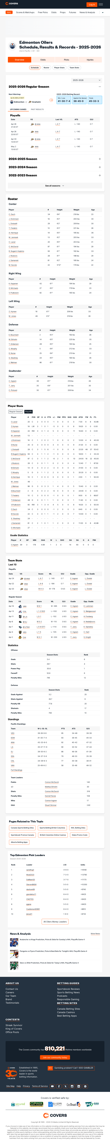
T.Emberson (15, 500)
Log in (92, 4)
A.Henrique (15, 477)
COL (24, 611)
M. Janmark (13, 237)
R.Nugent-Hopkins (18, 454)
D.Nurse (14, 445)
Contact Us (12, 988)
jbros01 (29, 914)
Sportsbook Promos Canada (22, 835)
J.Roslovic (15, 463)
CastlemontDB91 (33, 909)
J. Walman (13, 362)
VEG (24, 632)
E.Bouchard (15, 491)
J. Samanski (13, 260)
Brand (9, 999)
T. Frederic (13, 228)
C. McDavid (13, 246)
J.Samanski (15, 523)
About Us (12, 983)
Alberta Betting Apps (19, 842)
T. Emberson (14, 344)
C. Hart (86, 632)
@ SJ (25, 622)
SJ (12, 752)
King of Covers (14, 1028)
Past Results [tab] (37, 109)
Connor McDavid (52, 782)
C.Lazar (14, 422)
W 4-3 (41, 589)
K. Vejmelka (88, 627)
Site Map (10, 1086)
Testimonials (12, 1002)
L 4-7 (58, 124)
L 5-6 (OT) (41, 627)
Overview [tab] (19, 59)
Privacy (26, 1086)
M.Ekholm (15, 468)
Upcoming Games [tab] (18, 109)
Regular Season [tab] (15, 411)
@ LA (25, 617)
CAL (12, 761)
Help (19, 1086)
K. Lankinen (88, 606)
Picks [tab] (66, 59)
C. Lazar (12, 242)
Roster (46, 68)
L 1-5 (39, 632)
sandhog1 (30, 870)
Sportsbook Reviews (68, 988)
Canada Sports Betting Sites (22, 828)
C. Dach (12, 214)
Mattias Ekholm (51, 787)
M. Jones (12, 316)
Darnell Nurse (50, 796)
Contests (13, 1019)
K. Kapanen (13, 283)
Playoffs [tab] (28, 411)
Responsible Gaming (68, 999)
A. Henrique (13, 233)
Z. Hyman (12, 311)
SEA (12, 756)
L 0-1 (39, 616)
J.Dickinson (15, 440)
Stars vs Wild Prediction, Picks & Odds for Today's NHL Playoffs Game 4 (49, 963)
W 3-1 (39, 637)
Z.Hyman (14, 426)
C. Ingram (12, 381)
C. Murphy (13, 349)
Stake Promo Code (79, 835)
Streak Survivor (14, 1025)
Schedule (35, 68)
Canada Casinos (66, 1012)
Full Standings (16, 770)
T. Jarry (12, 386)
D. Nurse (12, 353)
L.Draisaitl (15, 449)
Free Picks (43, 12)
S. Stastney (13, 358)
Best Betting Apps (67, 1015)
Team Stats (74, 68)
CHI (24, 637)
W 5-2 (39, 622)
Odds (53, 12)
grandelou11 (31, 894)
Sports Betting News (68, 992)
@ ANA (37, 124)
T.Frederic (15, 495)
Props (62, 12)
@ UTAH (26, 627)
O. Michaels (13, 288)
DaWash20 (30, 880)
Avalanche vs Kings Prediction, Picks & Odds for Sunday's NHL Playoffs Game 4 (52, 939)
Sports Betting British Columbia (52, 828)
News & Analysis (87, 12)
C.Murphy (15, 472)
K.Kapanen (15, 431)
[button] (100, 86)
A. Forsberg (88, 616)
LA (12, 747)
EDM (13, 738)
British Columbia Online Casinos (53, 835)
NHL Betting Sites (78, 828)
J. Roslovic (13, 256)
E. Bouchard (13, 335)
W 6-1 (39, 606)
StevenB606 (31, 884)
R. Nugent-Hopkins (16, 251)
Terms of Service (40, 1086)
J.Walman (15, 486)
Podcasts (62, 995)
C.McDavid (15, 459)
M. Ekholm (13, 339)
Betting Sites (67, 1003)
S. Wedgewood (90, 611)
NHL (9, 12)
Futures (72, 12)
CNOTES (30, 899)
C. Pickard (13, 390)
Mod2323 (30, 875)
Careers (10, 992)
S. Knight (87, 637)
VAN (24, 606)
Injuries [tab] (90, 59)
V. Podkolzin (14, 293)
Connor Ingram (51, 800)
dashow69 (30, 889)
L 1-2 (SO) (41, 611)
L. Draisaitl (13, 223)
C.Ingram (14, 545)
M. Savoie (13, 265)
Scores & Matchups (25, 12)
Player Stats (59, 68)
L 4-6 (40, 584)
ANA (36, 132)
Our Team (11, 995)
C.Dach (14, 509)
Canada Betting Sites (68, 1008)
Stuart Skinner (50, 805)
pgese (28, 904)
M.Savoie (15, 514)
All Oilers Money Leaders (55, 921)
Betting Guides (68, 983)
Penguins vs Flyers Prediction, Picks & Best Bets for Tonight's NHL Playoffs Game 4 (53, 951)
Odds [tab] (43, 59)
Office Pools (12, 1032)
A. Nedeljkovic (89, 622)
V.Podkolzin (15, 505)
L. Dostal (88, 578)
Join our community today (55, 1057)
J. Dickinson (14, 219)
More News (95, 933)
